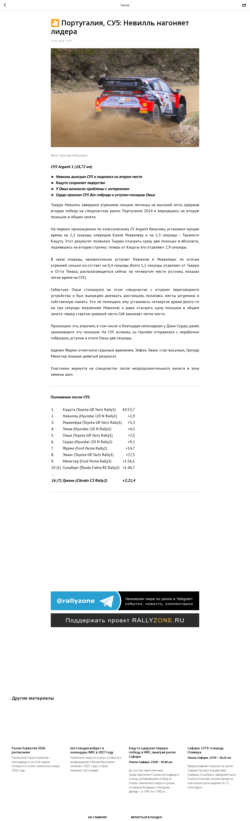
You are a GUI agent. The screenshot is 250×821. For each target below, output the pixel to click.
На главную (97, 817)
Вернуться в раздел (146, 817)
